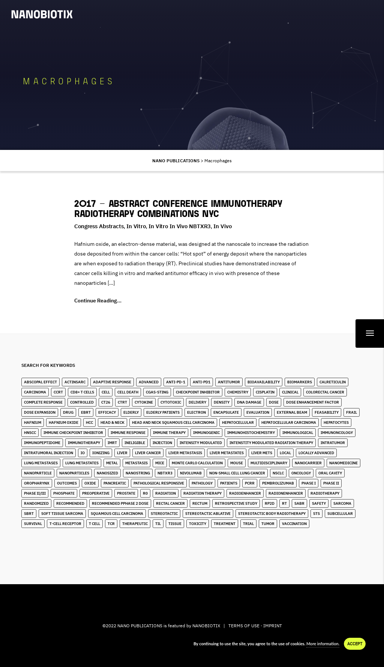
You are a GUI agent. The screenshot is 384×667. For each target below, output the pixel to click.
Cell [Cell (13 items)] (106, 392)
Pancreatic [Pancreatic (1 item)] (115, 483)
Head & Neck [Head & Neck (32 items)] (112, 422)
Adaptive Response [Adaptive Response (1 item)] (112, 382)
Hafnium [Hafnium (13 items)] (32, 422)
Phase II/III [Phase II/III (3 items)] (35, 493)
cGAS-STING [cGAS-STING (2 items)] (157, 392)
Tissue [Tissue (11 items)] (175, 523)
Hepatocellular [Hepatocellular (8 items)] (238, 422)
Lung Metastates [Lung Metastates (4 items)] (82, 463)
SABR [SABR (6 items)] (299, 503)
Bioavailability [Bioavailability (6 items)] (264, 382)
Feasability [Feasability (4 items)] (327, 412)
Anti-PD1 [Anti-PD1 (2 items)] (201, 382)
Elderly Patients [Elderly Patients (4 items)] (163, 412)
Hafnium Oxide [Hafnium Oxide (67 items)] (63, 422)
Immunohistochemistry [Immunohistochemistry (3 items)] (251, 432)
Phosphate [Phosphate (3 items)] (64, 493)
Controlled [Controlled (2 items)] (82, 402)
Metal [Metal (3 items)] (112, 463)
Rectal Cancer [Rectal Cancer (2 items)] (170, 503)
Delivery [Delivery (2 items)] (197, 402)
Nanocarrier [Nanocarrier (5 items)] (308, 463)
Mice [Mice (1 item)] (159, 463)
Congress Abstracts (99, 226)
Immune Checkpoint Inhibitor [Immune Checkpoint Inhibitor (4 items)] (73, 432)
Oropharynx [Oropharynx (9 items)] (37, 483)
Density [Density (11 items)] (222, 402)
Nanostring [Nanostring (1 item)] (138, 473)
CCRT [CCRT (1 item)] (58, 392)
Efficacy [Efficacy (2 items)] (107, 412)
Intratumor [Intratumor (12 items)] (333, 442)
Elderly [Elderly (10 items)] (131, 412)
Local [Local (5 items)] (285, 452)
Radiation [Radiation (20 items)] (165, 493)
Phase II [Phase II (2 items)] (331, 483)
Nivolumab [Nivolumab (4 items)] (191, 473)
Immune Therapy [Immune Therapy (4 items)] (169, 432)
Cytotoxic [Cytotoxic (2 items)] (170, 402)
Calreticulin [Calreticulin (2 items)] (333, 382)
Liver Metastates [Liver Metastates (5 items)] (227, 452)
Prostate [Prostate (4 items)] (126, 493)
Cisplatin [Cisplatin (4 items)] (265, 392)
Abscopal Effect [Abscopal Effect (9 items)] (40, 382)
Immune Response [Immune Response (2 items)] (128, 432)
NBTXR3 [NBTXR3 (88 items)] (165, 473)
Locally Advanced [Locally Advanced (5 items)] (316, 452)
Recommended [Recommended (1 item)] (70, 503)
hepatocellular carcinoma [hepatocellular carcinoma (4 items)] (288, 422)
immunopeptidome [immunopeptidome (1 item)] (42, 442)
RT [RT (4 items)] (284, 503)
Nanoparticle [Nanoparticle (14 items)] (38, 473)
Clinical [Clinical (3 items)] (290, 392)
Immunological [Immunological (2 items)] (297, 432)
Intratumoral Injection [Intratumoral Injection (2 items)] (48, 452)
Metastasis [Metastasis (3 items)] (136, 463)
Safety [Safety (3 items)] (319, 503)
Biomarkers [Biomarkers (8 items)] (299, 382)
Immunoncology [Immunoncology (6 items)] (337, 432)
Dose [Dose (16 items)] (274, 402)
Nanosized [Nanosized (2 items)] (107, 473)
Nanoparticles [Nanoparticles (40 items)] (74, 473)
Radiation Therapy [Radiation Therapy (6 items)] (202, 493)
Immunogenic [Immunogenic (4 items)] (206, 432)
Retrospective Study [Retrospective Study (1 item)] (236, 503)
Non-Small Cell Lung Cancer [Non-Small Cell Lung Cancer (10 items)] (237, 473)
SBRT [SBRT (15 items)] (29, 513)
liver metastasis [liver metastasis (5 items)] (185, 452)
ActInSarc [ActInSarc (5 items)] (75, 382)
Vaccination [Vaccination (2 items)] (294, 523)
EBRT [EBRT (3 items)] (86, 412)
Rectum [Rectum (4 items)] (199, 503)
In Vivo (222, 226)
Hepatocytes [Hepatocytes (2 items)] (336, 422)
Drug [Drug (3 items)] (68, 412)
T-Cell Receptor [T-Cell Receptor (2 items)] (65, 523)
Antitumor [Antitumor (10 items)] (229, 382)
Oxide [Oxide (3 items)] (90, 483)
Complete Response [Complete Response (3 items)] (43, 402)
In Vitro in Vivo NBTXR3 (179, 226)
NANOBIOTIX (206, 625)
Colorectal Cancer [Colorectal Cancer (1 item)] (325, 392)
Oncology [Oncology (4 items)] (301, 473)
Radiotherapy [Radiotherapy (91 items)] (324, 493)
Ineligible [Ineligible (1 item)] (134, 442)
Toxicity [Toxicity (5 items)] (197, 523)
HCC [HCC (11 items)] (89, 422)
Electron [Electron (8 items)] (196, 412)
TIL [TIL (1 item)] (158, 523)
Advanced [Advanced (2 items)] (149, 382)
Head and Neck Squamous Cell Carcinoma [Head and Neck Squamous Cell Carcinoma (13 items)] (173, 422)
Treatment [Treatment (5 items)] (225, 523)
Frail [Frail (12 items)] (351, 412)
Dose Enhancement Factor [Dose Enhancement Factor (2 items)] (312, 402)
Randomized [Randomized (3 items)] (36, 503)
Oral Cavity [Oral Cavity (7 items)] (330, 473)
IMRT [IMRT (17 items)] (112, 442)
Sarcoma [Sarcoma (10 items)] (342, 503)
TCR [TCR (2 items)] (111, 523)
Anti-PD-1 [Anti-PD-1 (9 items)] (175, 382)
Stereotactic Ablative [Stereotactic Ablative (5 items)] (208, 513)
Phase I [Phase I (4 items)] (309, 483)
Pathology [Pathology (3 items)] (202, 483)
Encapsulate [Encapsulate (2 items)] (226, 412)
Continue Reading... (98, 300)
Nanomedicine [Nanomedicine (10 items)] (343, 463)
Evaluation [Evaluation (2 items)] (257, 412)
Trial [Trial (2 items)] (248, 523)
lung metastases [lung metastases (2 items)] (41, 463)
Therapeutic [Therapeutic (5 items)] (135, 523)
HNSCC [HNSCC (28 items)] (30, 432)
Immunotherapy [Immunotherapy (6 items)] (84, 442)
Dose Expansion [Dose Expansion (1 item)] (40, 412)
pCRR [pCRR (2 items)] (250, 483)
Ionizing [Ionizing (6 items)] (101, 452)
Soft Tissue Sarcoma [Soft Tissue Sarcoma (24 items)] (62, 513)
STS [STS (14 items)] (316, 513)
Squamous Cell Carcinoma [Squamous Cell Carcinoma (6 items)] (117, 513)
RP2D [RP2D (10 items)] (269, 503)
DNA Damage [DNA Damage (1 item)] (249, 402)
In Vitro (136, 226)
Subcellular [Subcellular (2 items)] (340, 513)
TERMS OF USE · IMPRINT (255, 625)
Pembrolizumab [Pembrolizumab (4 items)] (278, 483)
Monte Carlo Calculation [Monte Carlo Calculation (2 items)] (197, 463)
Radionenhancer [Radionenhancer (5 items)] (285, 493)
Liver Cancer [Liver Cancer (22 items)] (148, 452)
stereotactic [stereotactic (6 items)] (164, 513)
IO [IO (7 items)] (83, 452)
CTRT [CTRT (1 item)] (122, 402)
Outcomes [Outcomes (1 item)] (67, 483)
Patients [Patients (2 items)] (228, 483)
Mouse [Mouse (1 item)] (236, 463)
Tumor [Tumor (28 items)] (267, 523)
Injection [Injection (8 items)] (162, 442)
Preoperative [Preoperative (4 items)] (96, 493)
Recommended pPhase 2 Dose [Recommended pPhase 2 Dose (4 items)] (120, 503)
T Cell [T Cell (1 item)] (94, 523)
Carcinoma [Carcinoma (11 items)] (35, 392)
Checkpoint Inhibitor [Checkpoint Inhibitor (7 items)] (198, 392)
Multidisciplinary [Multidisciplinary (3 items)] (268, 463)
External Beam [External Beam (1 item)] (292, 412)
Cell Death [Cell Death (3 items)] (127, 392)
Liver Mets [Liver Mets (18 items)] (261, 452)
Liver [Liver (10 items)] (122, 452)
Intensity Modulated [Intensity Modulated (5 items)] (201, 442)
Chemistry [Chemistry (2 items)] (237, 392)
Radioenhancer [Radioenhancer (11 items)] (245, 493)
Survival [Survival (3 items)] (33, 523)
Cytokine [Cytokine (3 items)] (144, 402)
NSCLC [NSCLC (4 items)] (278, 473)
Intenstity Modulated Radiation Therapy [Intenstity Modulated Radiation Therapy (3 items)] (271, 442)
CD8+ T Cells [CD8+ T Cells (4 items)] (82, 392)
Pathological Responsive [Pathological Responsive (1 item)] (159, 483)
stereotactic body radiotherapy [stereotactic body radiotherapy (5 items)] (272, 513)
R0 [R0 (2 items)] (145, 493)
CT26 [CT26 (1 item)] (105, 402)
